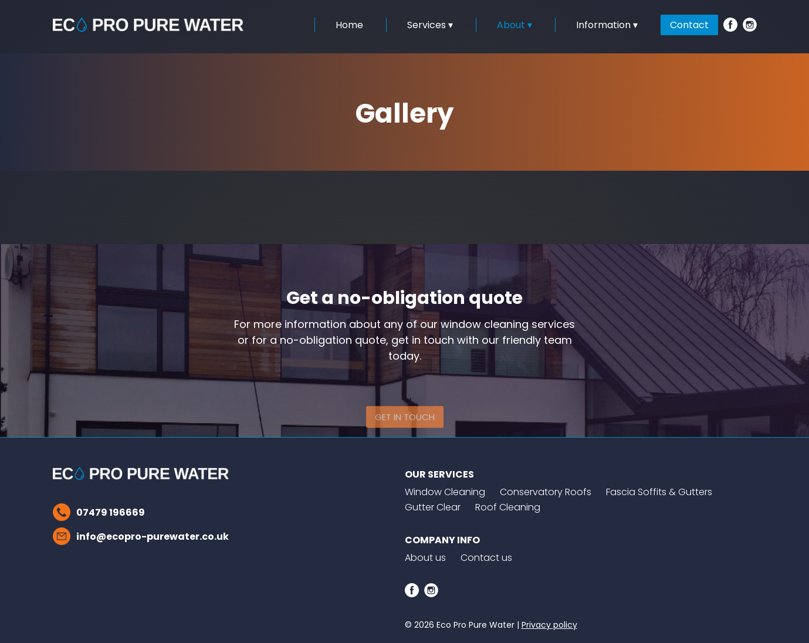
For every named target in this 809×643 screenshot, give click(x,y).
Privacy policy (549, 625)
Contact (689, 25)
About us (425, 557)
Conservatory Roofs (545, 492)
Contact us (486, 557)
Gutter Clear (433, 507)
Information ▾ (607, 25)
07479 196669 (110, 512)
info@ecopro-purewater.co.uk (152, 536)
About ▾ (514, 25)
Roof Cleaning (507, 507)
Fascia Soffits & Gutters (659, 492)
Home (349, 25)
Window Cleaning (445, 492)
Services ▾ (430, 25)
